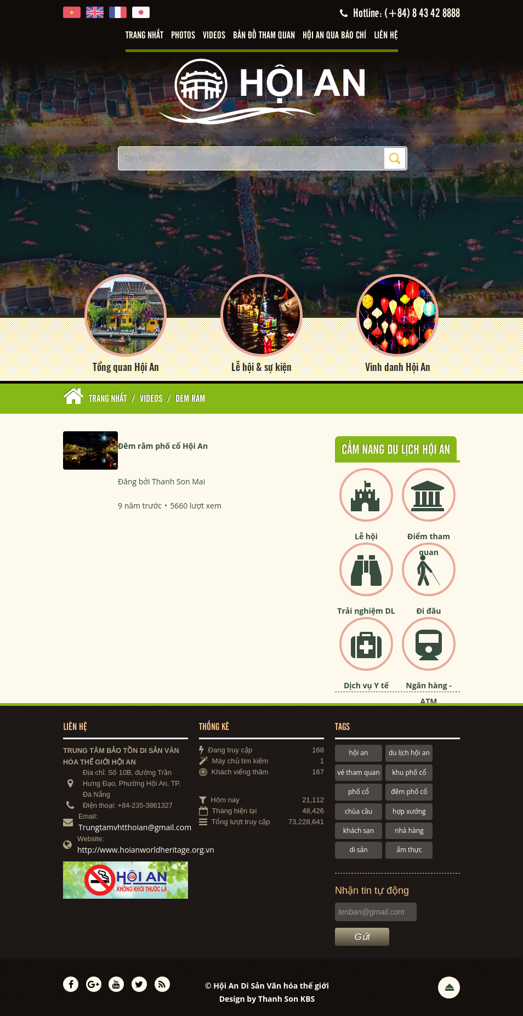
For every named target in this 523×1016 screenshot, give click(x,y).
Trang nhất (144, 35)
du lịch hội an (409, 752)
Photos (183, 35)
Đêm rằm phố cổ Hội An (163, 445)
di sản (358, 849)
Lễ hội (366, 536)
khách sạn (358, 830)
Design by (267, 999)
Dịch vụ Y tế (366, 685)
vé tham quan (358, 772)
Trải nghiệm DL (366, 611)
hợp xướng (409, 810)
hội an (358, 752)
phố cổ (358, 791)
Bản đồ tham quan (264, 35)
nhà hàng (409, 830)
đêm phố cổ (409, 791)
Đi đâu (428, 611)
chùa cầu (358, 810)
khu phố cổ (409, 772)
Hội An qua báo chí (334, 35)
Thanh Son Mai (178, 481)
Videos (214, 35)
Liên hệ (386, 35)
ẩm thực (409, 849)
